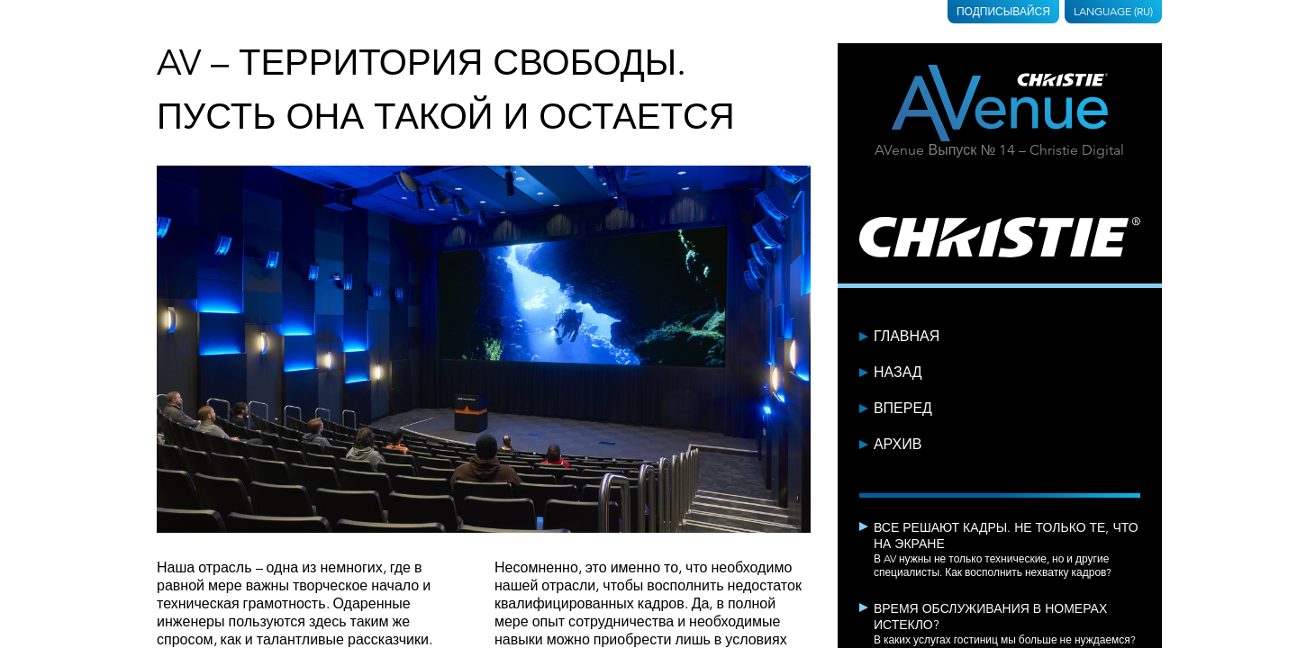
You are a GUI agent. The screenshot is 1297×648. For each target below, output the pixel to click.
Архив (897, 445)
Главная (906, 337)
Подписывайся (1003, 11)
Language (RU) (1113, 11)
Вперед (903, 409)
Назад (898, 373)
